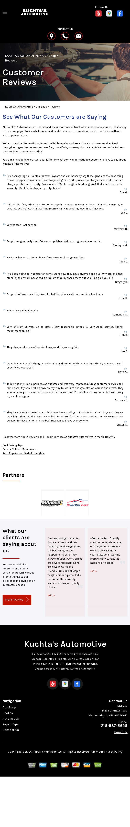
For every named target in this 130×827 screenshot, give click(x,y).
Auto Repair (11, 718)
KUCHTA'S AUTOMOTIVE (22, 56)
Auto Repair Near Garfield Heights (23, 453)
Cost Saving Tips (13, 445)
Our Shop (49, 56)
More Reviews (16, 600)
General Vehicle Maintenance (20, 449)
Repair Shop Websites (47, 751)
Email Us (120, 732)
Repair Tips (11, 724)
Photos (8, 713)
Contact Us (11, 730)
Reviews (11, 60)
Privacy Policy (113, 751)
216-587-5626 (55, 653)
